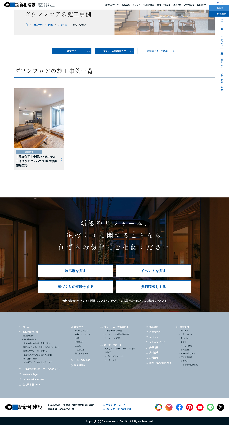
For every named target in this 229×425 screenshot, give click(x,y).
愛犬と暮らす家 (81, 353)
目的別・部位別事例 (113, 330)
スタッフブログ (222, 39)
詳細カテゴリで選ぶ (157, 51)
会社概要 (184, 330)
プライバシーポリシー (117, 405)
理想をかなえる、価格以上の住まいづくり (41, 347)
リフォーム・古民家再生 (143, 5)
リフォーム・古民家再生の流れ (118, 334)
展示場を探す (75, 271)
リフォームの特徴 (112, 338)
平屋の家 (79, 342)
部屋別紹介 (28, 336)
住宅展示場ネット (31, 384)
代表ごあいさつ (187, 334)
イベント (153, 337)
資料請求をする (153, 287)
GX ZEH (78, 346)
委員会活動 (185, 350)
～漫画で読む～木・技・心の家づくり (41, 369)
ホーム (26, 327)
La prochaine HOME (33, 379)
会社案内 (222, 26)
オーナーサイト (111, 360)
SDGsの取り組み (188, 353)
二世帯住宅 (79, 350)
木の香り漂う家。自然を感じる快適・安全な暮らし (37, 341)
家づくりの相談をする (76, 287)
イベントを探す (153, 271)
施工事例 (153, 327)
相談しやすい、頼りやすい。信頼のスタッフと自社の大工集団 (37, 353)
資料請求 (153, 352)
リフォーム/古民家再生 (114, 51)
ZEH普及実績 (186, 357)
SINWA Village (30, 374)
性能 (77, 338)
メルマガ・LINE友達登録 (118, 409)
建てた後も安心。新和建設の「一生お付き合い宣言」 (38, 360)
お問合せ (222, 87)
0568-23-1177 (66, 409)
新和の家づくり (112, 5)
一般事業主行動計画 (189, 365)
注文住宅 (126, 5)
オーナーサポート (222, 62)
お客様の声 (154, 332)
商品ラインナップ (82, 334)
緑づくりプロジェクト (114, 356)
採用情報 (222, 51)
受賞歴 (183, 342)
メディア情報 (222, 76)
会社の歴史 (185, 338)
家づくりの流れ (81, 330)
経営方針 (184, 361)
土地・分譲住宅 (163, 5)
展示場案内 (79, 365)
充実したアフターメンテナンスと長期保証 (120, 350)
